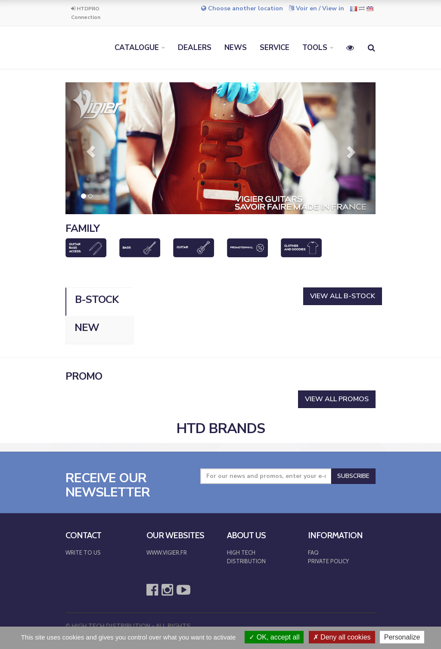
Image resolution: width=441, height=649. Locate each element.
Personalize (402, 637)
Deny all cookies (342, 637)
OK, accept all (274, 637)
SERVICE (274, 48)
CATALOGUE (137, 48)
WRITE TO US (83, 552)
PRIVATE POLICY (328, 561)
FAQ (313, 552)
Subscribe (353, 476)
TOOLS (314, 48)
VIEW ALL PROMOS (337, 399)
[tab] (99, 301)
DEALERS (194, 48)
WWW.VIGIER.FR (166, 552)
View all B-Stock (342, 296)
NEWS (235, 48)
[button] (88, 148)
